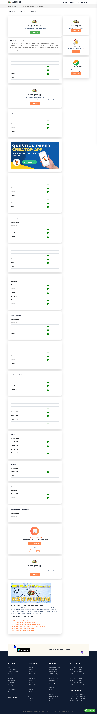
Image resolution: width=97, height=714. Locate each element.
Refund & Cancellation (55, 696)
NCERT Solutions (53, 678)
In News (51, 698)
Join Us (83, 2)
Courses (65, 2)
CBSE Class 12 (32, 667)
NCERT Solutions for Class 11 (77, 669)
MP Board (10, 691)
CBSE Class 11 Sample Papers (77, 696)
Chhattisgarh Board (13, 685)
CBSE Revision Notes (54, 680)
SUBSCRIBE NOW (35, 543)
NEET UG (31, 698)
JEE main (31, 696)
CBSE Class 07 (32, 678)
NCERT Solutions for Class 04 (77, 685)
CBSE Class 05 (32, 682)
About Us (51, 687)
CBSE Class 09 (32, 674)
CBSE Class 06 (32, 680)
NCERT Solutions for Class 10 (77, 671)
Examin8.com (11, 701)
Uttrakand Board (12, 680)
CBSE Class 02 (32, 689)
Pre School (31, 693)
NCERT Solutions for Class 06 (77, 680)
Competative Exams (13, 671)
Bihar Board (11, 682)
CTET (30, 702)
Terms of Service (53, 692)
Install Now (35, 32)
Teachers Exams (12, 676)
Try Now (76, 51)
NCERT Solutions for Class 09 (77, 674)
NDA (30, 700)
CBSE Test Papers (53, 669)
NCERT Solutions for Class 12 (77, 667)
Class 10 (24, 6)
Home (9, 6)
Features (72, 2)
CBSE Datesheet (82, 703)
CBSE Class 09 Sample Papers (77, 701)
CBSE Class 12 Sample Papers (77, 694)
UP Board (10, 678)
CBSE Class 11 (32, 669)
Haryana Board (11, 687)
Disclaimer (52, 690)
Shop (78, 2)
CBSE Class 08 (32, 676)
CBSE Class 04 (32, 685)
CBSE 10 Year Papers (54, 674)
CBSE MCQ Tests (53, 671)
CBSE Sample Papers (54, 667)
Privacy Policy (52, 694)
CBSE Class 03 (32, 687)
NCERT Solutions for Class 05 (77, 682)
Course (14, 6)
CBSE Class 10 (32, 671)
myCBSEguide (15, 2)
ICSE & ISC (10, 674)
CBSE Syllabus (52, 676)
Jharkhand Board (12, 689)
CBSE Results (73, 703)
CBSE (18, 6)
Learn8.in (10, 703)
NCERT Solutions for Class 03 (77, 687)
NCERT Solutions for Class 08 (77, 676)
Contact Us (52, 703)
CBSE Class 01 (32, 691)
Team (50, 701)
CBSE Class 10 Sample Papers (77, 698)
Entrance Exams (12, 669)
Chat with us (89, 710)
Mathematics (30, 6)
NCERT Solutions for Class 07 (77, 678)
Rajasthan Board (12, 693)
